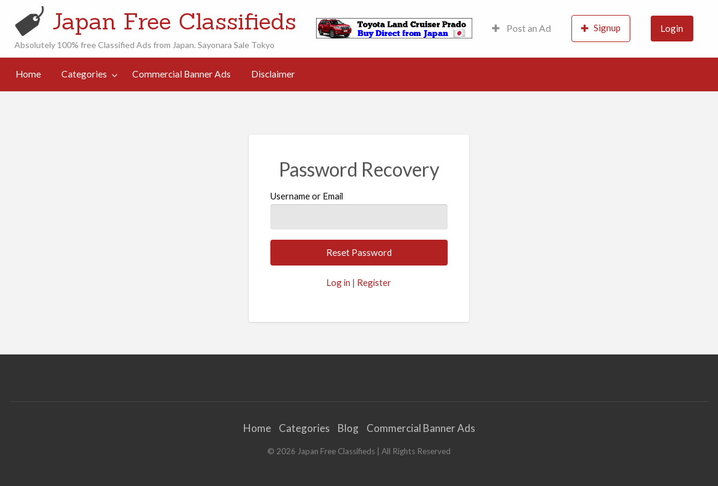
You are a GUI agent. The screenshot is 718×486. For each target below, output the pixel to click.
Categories (84, 73)
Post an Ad (521, 28)
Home (28, 73)
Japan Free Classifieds (174, 21)
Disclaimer (273, 73)
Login (671, 28)
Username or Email (358, 209)
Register (374, 282)
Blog (348, 428)
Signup (601, 28)
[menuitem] (521, 28)
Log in (338, 282)
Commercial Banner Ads (181, 73)
